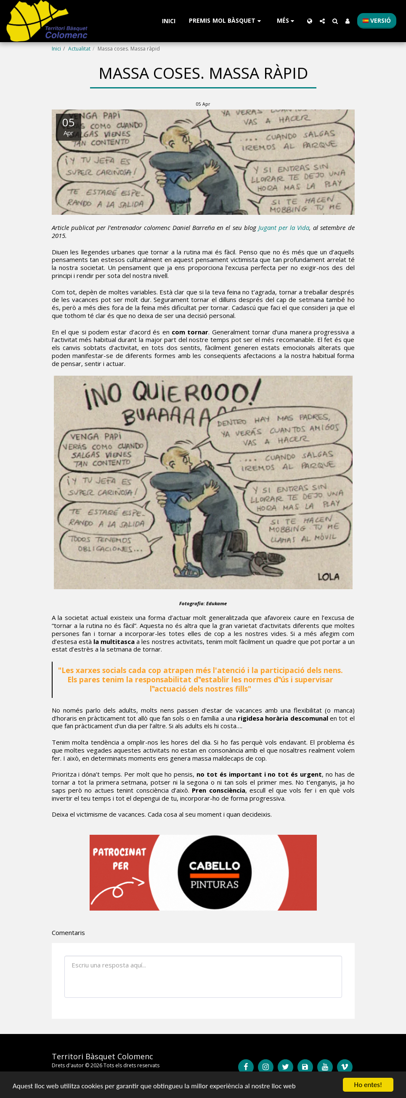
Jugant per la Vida (283, 227)
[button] (226, 21)
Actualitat (79, 48)
